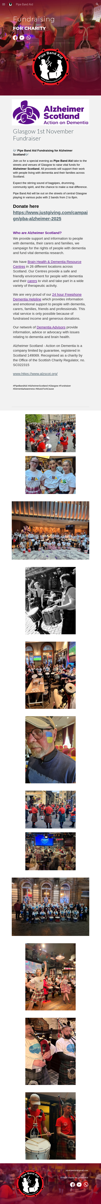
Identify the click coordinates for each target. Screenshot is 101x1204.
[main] (50, 22)
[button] (3, 4)
